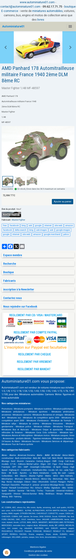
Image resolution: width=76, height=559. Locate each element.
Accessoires (8, 438)
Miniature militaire (42, 426)
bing (24, 225)
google (38, 225)
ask (30, 225)
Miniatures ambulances (13, 412)
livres (40, 19)
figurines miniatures (41, 438)
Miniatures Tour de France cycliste (17, 444)
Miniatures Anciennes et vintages (48, 415)
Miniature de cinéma (29, 424)
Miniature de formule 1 (62, 420)
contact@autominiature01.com (20, 6)
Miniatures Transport (63, 426)
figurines (67, 394)
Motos (58, 394)
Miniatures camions (22, 415)
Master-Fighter (18, 220)
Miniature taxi (66, 432)
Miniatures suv (14, 418)
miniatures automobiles (47, 11)
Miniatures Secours (31, 441)
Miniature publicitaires (63, 409)
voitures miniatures (51, 387)
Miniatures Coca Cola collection (41, 432)
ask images (41, 230)
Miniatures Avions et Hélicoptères (17, 435)
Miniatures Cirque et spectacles (47, 430)
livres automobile (10, 397)
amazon (69, 225)
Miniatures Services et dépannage (57, 441)
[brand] (13, 26)
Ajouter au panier (62, 201)
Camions (49, 394)
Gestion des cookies (38, 555)
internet (48, 225)
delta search (20, 230)
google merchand (52, 234)
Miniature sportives (38, 412)
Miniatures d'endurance (38, 420)
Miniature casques (59, 435)
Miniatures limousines (52, 424)
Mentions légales (38, 547)
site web (58, 225)
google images (63, 230)
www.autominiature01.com (37, 2)
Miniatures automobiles (31, 394)
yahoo (66, 234)
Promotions (7, 409)
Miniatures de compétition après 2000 (41, 418)
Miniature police (23, 426)
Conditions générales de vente (38, 551)
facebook (14, 225)
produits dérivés (23, 438)
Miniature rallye (9, 424)
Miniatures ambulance (63, 438)
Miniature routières (43, 409)
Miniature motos (41, 435)
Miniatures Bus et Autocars (15, 430)
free (5, 225)
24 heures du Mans (11, 441)
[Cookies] (6, 552)
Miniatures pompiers (23, 409)
